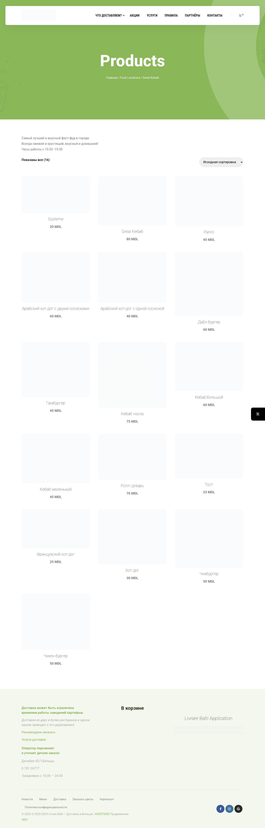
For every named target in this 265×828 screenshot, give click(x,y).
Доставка (59, 799)
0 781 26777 (30, 768)
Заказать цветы (83, 799)
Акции (134, 15)
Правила (171, 15)
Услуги (152, 15)
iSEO (24, 819)
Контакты (214, 15)
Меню (43, 799)
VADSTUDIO (102, 814)
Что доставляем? (108, 15)
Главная (111, 77)
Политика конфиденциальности (46, 807)
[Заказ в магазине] (221, 162)
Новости (27, 799)
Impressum (107, 799)
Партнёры (192, 15)
